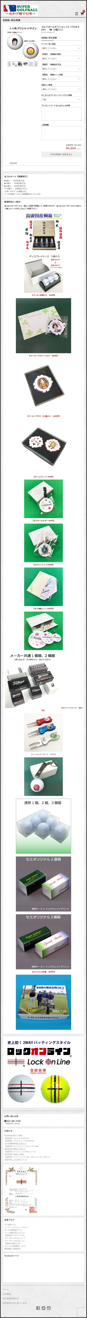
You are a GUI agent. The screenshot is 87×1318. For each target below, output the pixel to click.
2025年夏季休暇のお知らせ (15, 1144)
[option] (23, 43)
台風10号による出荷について (15, 1160)
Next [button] (36, 64)
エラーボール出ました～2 (14, 1238)
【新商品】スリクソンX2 (14, 1235)
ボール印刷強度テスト (13, 1230)
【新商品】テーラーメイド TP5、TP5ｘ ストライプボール (27, 1157)
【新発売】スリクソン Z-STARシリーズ (20, 1152)
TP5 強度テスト (10, 1225)
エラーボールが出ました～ (15, 1241)
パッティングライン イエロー (16, 1227)
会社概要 (7, 1294)
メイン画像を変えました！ (15, 1233)
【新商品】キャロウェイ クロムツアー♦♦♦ (21, 1146)
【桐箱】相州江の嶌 (12, 1243)
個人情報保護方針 (11, 1298)
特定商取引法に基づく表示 (15, 1303)
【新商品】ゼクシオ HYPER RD (16, 1138)
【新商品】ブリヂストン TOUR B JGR (19, 1141)
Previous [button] (9, 64)
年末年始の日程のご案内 (14, 1154)
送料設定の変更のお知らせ (15, 1149)
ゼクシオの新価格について (15, 1246)
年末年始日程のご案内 (13, 1136)
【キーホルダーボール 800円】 (43, 733)
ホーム (6, 1289)
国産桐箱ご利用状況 (12, 1249)
